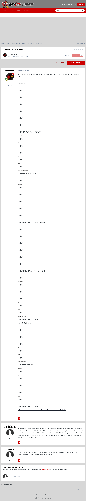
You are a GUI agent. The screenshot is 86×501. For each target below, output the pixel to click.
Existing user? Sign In (69, 4)
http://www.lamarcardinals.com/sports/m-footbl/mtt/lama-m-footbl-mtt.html (42, 410)
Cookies (47, 495)
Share (67, 55)
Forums (18, 11)
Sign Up (81, 4)
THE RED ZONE (23, 56)
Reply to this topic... (18, 476)
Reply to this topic (75, 63)
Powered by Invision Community (43, 498)
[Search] (63, 10)
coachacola (14, 54)
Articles (11, 10)
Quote (23, 418)
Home (4, 10)
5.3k (10, 85)
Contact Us (26, 10)
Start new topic (59, 63)
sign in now (46, 469)
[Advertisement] (43, 28)
